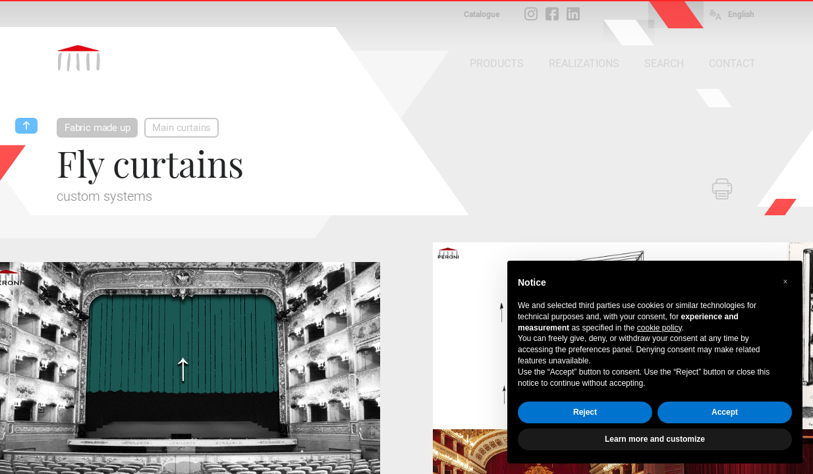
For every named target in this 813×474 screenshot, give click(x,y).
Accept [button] (725, 412)
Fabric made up (97, 128)
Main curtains (181, 128)
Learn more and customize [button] (655, 439)
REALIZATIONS (584, 63)
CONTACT (732, 63)
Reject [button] (585, 412)
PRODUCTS (497, 63)
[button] (785, 281)
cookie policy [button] (659, 327)
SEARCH (664, 63)
